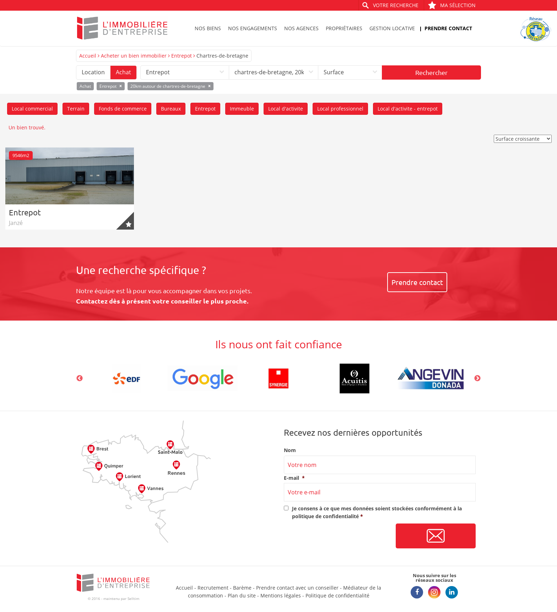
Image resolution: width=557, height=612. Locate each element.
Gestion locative (392, 28)
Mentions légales (280, 595)
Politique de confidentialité (337, 595)
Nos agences (301, 28)
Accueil (87, 55)
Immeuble (242, 108)
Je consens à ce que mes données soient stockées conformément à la (377, 512)
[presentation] (338, 536)
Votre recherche (395, 5)
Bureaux (171, 108)
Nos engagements (252, 28)
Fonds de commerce (123, 108)
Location (93, 72)
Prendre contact (448, 28)
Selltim (133, 598)
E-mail (294, 478)
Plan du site (242, 595)
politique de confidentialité (325, 516)
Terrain (76, 108)
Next (477, 378)
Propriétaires (344, 28)
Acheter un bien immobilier (134, 55)
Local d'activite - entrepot (408, 108)
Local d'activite (285, 108)
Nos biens (208, 28)
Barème (242, 587)
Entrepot (181, 55)
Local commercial (32, 108)
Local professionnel (340, 108)
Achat (123, 72)
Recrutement (213, 587)
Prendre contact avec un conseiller (297, 587)
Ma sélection (452, 5)
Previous (79, 378)
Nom (290, 450)
